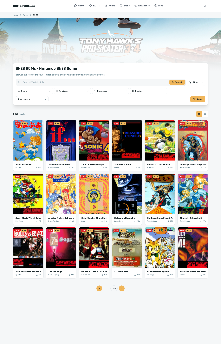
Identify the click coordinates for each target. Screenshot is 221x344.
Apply (197, 100)
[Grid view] (199, 115)
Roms (25, 15)
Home (15, 15)
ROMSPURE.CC (24, 6)
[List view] (205, 115)
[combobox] (101, 82)
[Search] (205, 6)
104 (114, 290)
